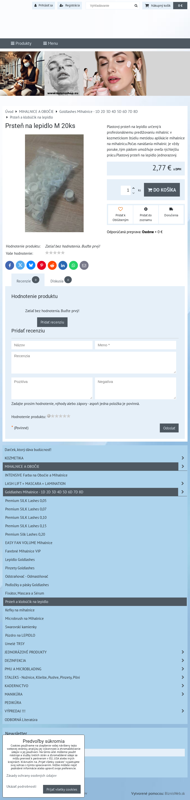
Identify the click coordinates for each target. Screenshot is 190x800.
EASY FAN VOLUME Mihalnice (28, 542)
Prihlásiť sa (43, 5)
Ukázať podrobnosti (21, 786)
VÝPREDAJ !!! (96, 711)
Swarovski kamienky (21, 626)
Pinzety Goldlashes (19, 567)
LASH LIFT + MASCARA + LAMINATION (96, 483)
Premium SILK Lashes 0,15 (26, 525)
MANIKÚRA (96, 694)
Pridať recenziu (52, 322)
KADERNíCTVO (96, 686)
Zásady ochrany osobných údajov (31, 775)
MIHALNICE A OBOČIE (96, 466)
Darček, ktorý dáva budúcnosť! (28, 449)
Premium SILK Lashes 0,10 (26, 517)
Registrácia (70, 5)
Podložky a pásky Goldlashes (27, 584)
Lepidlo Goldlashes (20, 559)
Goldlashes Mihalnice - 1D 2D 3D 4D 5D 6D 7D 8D (96, 492)
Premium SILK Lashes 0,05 (26, 500)
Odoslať (169, 427)
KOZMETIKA (96, 458)
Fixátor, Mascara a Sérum (24, 593)
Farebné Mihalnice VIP (23, 551)
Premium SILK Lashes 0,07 (26, 508)
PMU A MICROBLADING (96, 669)
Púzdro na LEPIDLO (20, 635)
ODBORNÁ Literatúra (21, 719)
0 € (180, 5)
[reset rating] (49, 416)
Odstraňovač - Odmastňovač (26, 576)
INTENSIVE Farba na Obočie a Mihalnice (36, 475)
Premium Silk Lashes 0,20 (25, 534)
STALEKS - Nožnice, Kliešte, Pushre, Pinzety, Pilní (96, 677)
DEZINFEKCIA (96, 660)
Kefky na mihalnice (20, 609)
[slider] (55, 253)
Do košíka (162, 190)
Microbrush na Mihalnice (24, 618)
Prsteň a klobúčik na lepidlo (26, 601)
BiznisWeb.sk (175, 793)
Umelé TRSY (14, 643)
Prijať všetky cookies (62, 789)
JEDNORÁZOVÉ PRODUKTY (96, 652)
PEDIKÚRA (13, 702)
